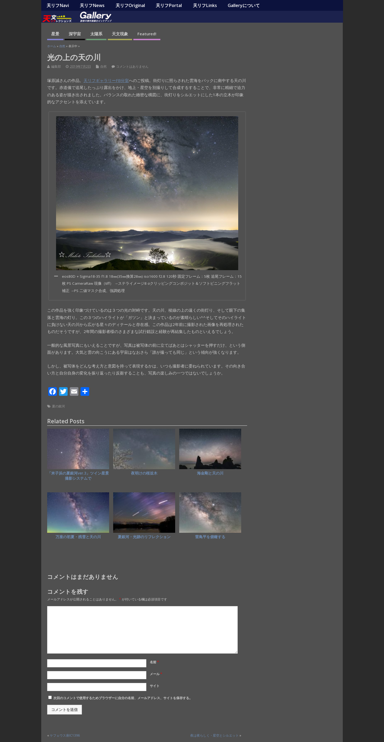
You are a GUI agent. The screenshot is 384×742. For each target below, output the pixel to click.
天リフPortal (169, 5)
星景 (55, 33)
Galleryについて (244, 5)
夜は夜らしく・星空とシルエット (214, 735)
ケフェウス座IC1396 (65, 735)
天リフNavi (58, 5)
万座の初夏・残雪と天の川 (78, 536)
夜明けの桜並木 (144, 473)
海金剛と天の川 (210, 473)
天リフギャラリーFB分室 (106, 80)
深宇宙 (75, 33)
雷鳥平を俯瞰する (210, 536)
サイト (155, 685)
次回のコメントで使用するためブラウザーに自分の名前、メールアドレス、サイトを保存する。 (122, 698)
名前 (154, 662)
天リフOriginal (130, 5)
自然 (103, 66)
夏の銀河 (58, 406)
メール (156, 674)
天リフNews (92, 5)
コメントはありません (132, 66)
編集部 (56, 66)
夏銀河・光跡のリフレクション (144, 536)
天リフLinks (205, 5)
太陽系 (96, 33)
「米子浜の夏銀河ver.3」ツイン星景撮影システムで (78, 476)
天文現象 (120, 33)
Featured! (146, 33)
